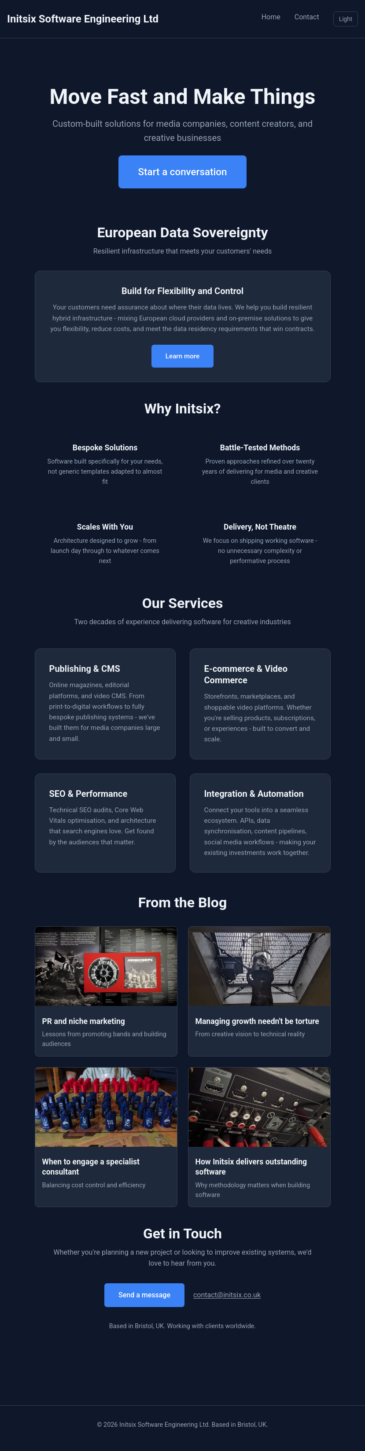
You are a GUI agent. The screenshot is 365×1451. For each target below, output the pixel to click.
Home (271, 17)
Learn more (182, 356)
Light (345, 18)
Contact (307, 17)
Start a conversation (182, 171)
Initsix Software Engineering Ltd (83, 19)
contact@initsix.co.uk (227, 1295)
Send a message (144, 1295)
